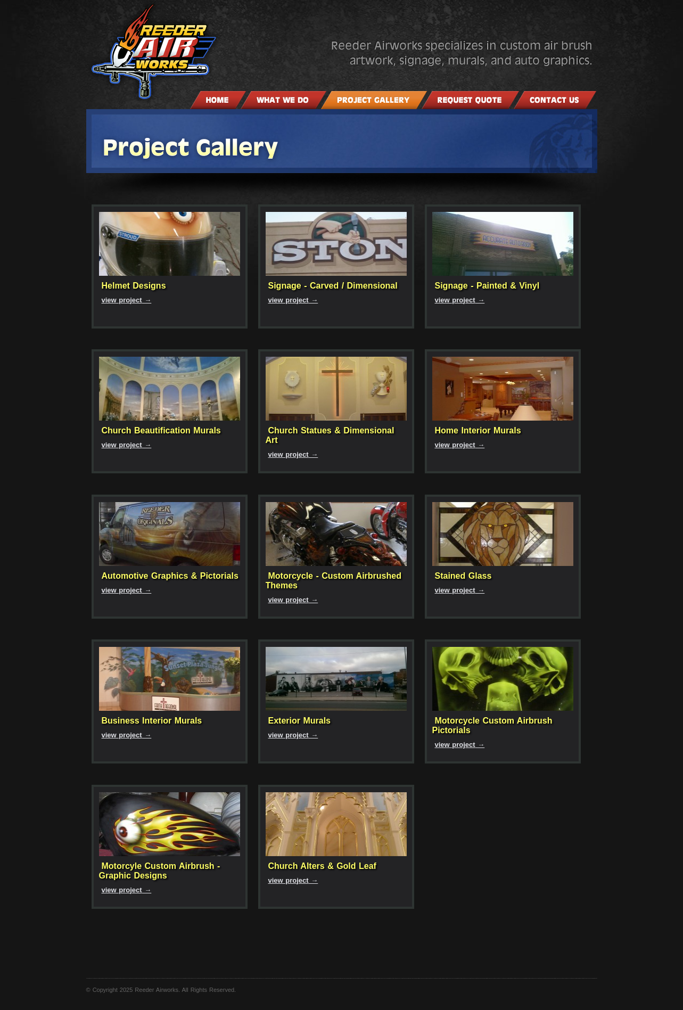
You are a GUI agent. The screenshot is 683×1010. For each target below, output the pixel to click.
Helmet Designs (134, 285)
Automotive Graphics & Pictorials (170, 575)
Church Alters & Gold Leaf (322, 866)
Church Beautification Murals (161, 430)
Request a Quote (470, 100)
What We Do (283, 100)
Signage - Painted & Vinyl (487, 285)
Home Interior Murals (478, 430)
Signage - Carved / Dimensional (333, 285)
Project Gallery (374, 100)
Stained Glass (463, 575)
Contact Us (555, 100)
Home (218, 100)
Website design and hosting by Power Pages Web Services (657, 24)
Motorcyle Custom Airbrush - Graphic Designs (159, 870)
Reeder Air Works (199, 51)
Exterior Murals (299, 720)
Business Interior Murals (152, 720)
